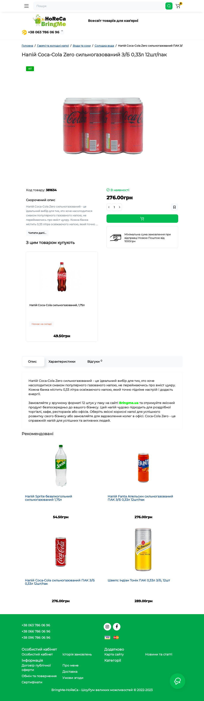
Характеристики (62, 362)
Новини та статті (158, 654)
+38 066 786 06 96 (36, 631)
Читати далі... (37, 232)
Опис (32, 362)
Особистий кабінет (37, 654)
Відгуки (94, 361)
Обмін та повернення (39, 676)
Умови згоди (72, 678)
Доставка (69, 672)
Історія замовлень (77, 654)
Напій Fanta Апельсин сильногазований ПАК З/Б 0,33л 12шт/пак (140, 498)
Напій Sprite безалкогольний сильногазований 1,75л (48, 498)
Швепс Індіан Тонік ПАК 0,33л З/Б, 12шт (139, 580)
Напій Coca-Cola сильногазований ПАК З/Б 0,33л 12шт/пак (60, 582)
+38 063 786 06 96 (40, 32)
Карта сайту (114, 654)
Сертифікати (32, 682)
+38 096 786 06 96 (36, 638)
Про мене (70, 665)
